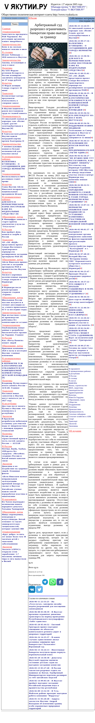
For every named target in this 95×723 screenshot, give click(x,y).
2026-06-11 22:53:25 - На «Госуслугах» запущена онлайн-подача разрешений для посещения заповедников (47, 605)
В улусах (72, 381)
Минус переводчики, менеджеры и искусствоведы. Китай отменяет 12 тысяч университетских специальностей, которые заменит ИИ (13, 520)
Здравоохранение (76, 393)
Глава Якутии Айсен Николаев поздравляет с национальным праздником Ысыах (14, 189)
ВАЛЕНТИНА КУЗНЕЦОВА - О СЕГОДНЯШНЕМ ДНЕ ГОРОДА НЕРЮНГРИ (14, 163)
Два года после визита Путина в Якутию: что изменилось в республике (13, 408)
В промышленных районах (80, 371)
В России (72, 376)
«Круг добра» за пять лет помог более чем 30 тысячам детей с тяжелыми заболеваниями (14, 538)
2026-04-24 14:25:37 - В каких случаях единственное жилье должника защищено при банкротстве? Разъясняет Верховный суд (44, 642)
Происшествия (75, 409)
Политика (73, 407)
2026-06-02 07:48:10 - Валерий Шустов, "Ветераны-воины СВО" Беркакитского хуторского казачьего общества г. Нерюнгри (80, 261)
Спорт (71, 419)
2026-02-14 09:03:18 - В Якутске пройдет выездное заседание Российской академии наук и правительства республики (45, 684)
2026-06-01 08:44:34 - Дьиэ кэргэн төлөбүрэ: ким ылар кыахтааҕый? (81, 299)
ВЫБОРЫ (73, 383)
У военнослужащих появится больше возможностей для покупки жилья (12, 149)
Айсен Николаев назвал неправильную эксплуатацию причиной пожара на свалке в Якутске (14, 481)
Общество (73, 402)
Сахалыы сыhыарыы (77, 414)
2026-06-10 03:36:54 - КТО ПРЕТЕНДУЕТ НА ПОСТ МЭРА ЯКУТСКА (81, 116)
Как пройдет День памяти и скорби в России (11, 233)
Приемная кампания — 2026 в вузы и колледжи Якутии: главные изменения (14, 351)
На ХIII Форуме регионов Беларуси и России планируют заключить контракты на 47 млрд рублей (13, 74)
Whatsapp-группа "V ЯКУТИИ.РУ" (68, 7)
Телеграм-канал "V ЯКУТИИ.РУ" (68, 9)
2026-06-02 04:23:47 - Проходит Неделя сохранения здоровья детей (80, 275)
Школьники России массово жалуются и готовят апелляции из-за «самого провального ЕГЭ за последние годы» (14, 303)
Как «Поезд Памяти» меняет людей (13, 340)
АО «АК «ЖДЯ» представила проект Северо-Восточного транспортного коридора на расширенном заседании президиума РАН (14, 248)
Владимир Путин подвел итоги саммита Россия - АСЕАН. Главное (15, 384)
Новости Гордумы (76, 397)
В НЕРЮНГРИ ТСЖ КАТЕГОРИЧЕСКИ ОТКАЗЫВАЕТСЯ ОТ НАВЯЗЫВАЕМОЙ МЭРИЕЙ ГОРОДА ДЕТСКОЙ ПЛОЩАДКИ (14, 366)
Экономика (73, 426)
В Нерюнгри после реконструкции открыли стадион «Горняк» (11, 290)
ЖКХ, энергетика (76, 388)
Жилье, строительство (78, 385)
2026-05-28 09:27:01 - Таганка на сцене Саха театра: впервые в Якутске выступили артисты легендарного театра (81, 351)
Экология (73, 423)
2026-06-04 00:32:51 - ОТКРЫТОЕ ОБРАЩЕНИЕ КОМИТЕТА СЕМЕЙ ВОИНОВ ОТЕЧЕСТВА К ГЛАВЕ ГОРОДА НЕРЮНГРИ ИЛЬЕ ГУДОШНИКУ (81, 193)
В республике (74, 373)
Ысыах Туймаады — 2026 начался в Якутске (14, 54)
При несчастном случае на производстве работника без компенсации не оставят (15, 317)
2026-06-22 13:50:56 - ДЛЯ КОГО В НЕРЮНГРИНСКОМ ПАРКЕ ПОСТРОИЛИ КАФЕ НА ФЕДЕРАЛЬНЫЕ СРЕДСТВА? (80, 63)
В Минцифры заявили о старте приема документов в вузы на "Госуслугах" (14, 222)
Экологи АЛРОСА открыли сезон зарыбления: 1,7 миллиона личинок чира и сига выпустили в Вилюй (14, 554)
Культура (72, 395)
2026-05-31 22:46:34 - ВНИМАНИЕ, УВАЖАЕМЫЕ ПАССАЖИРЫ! (80, 311)
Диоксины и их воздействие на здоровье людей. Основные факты (15, 468)
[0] (11, 128)
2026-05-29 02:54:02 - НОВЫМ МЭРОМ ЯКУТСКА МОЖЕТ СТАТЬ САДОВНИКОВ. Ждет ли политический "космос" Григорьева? (81, 334)
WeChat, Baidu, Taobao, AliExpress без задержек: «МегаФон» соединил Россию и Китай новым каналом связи (14, 453)
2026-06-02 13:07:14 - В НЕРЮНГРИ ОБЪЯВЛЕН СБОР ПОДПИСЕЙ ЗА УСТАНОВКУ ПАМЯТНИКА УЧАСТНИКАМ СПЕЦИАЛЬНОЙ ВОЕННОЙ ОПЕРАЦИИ (81, 214)
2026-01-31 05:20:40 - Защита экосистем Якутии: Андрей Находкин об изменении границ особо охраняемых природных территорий (45, 703)
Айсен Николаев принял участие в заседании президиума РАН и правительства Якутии (14, 264)
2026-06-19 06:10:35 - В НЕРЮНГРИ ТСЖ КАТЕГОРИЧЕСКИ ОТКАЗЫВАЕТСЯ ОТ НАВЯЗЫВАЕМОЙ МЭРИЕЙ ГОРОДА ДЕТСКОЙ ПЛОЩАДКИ (81, 101)
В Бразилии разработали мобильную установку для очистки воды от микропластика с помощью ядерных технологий (14, 423)
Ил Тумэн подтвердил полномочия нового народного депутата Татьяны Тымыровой (13, 504)
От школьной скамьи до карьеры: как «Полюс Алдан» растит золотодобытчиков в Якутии (14, 122)
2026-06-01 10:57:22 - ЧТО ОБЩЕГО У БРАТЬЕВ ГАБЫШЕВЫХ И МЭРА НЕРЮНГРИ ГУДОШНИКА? (81, 288)
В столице (73, 378)
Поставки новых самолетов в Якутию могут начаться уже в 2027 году (13, 396)
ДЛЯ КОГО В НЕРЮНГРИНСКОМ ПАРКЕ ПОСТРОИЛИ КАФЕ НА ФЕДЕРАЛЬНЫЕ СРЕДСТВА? (13, 205)
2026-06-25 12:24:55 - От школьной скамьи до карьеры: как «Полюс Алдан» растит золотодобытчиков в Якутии (81, 32)
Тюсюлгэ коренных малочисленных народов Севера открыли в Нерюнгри (15, 277)
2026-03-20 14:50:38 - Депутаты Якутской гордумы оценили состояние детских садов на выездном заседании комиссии (45, 661)
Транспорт (73, 421)
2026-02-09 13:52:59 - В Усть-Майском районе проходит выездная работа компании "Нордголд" (48, 693)
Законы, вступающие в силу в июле (14, 62)
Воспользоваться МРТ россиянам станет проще (13, 177)
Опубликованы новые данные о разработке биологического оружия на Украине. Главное (14, 330)
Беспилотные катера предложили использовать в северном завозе (12, 98)
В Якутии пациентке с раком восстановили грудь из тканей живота (14, 109)
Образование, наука (77, 400)
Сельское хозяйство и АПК (80, 416)
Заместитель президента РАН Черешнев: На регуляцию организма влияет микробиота (15, 36)
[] (78, 38)
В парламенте (74, 369)
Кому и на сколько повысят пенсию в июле (14, 46)
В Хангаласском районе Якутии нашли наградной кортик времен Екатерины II (14, 136)
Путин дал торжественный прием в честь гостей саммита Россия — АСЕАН (14, 438)
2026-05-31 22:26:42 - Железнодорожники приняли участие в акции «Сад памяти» (80, 321)
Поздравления (74, 404)
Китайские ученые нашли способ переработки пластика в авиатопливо (14, 492)
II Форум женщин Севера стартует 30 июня (12, 86)
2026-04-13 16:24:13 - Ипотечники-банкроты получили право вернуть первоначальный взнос (47, 652)
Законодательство (76, 390)
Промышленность (76, 412)
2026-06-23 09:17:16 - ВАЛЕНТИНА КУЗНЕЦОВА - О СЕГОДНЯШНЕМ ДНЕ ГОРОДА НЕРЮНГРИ (80, 46)
